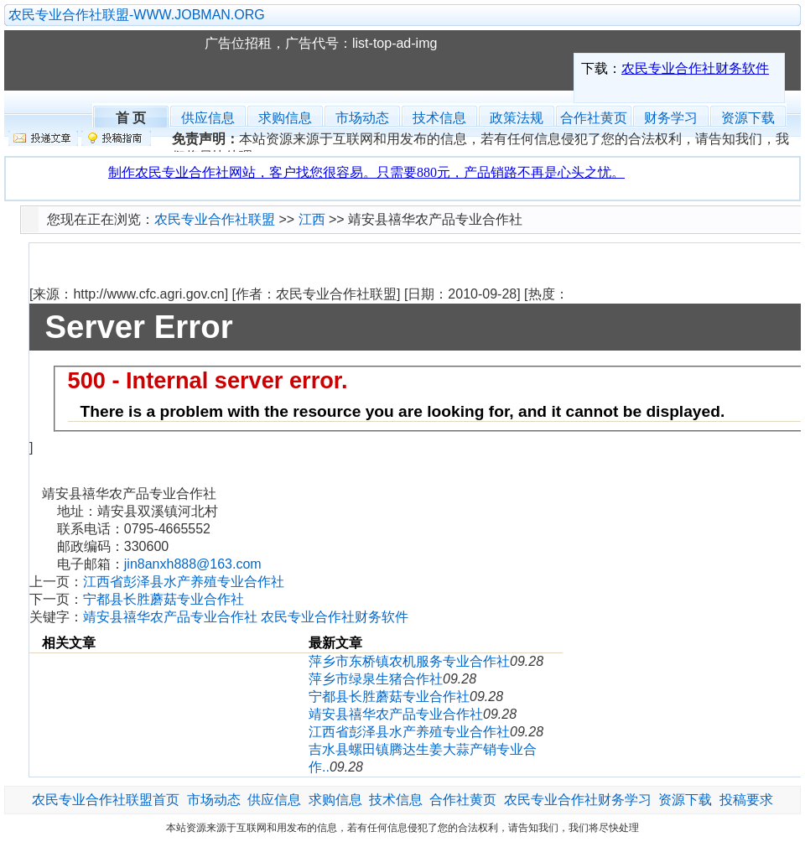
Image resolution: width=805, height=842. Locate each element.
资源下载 (748, 118)
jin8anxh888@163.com (193, 564)
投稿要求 (746, 800)
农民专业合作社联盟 (112, 60)
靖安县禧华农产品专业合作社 (396, 714)
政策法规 (516, 118)
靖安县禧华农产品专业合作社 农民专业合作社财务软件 (245, 617)
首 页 (131, 116)
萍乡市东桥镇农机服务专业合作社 (409, 661)
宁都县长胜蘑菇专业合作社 (163, 599)
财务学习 (671, 118)
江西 (312, 219)
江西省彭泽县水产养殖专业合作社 (183, 581)
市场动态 (362, 118)
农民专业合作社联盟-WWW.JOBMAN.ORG (136, 15)
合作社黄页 (593, 118)
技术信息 (439, 118)
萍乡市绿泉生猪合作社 (376, 679)
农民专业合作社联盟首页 (105, 800)
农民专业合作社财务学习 (578, 800)
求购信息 (285, 118)
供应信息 (208, 118)
